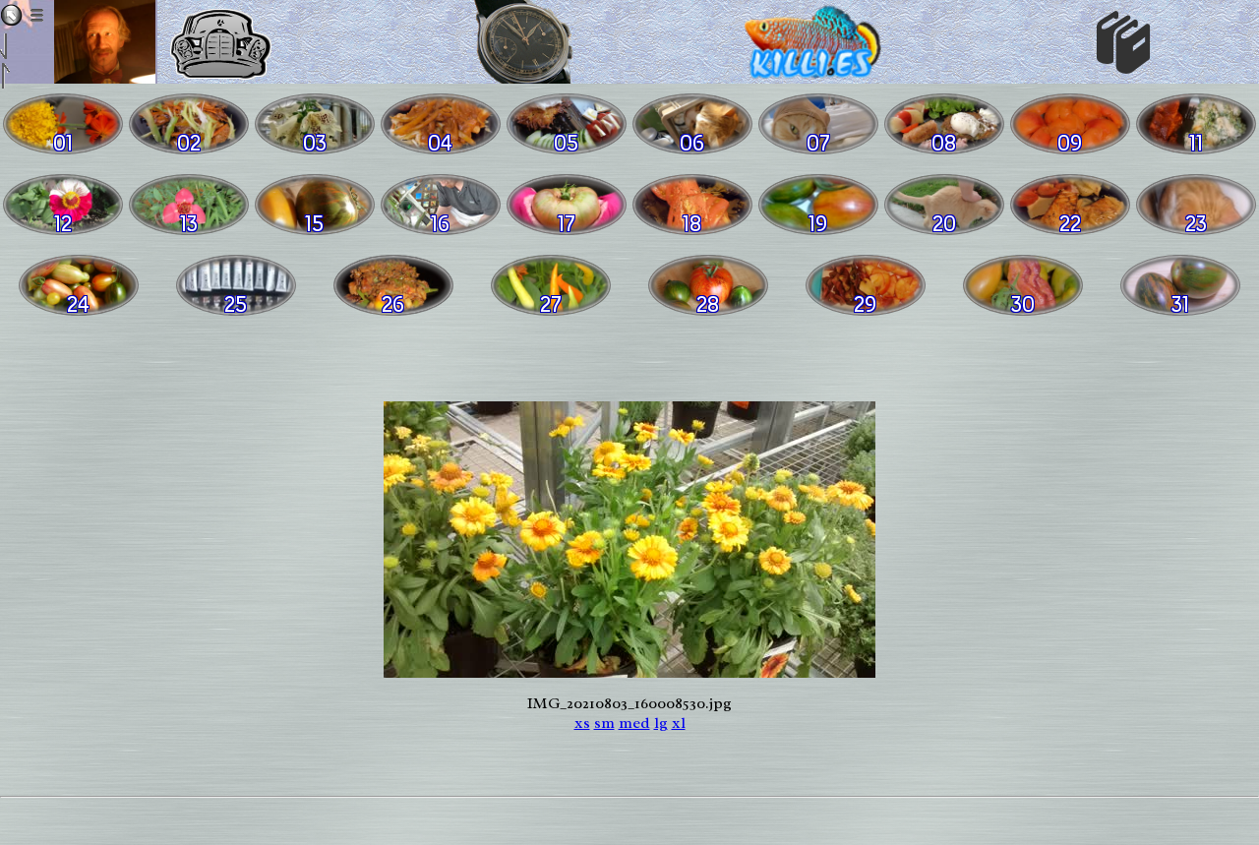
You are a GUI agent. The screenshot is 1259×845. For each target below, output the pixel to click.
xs (582, 723)
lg (661, 723)
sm (604, 723)
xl (679, 723)
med (634, 723)
